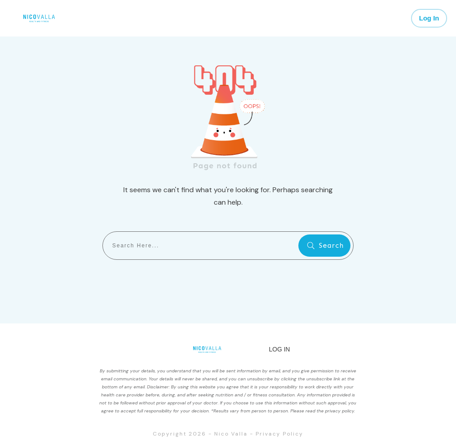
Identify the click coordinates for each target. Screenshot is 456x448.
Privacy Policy (279, 433)
